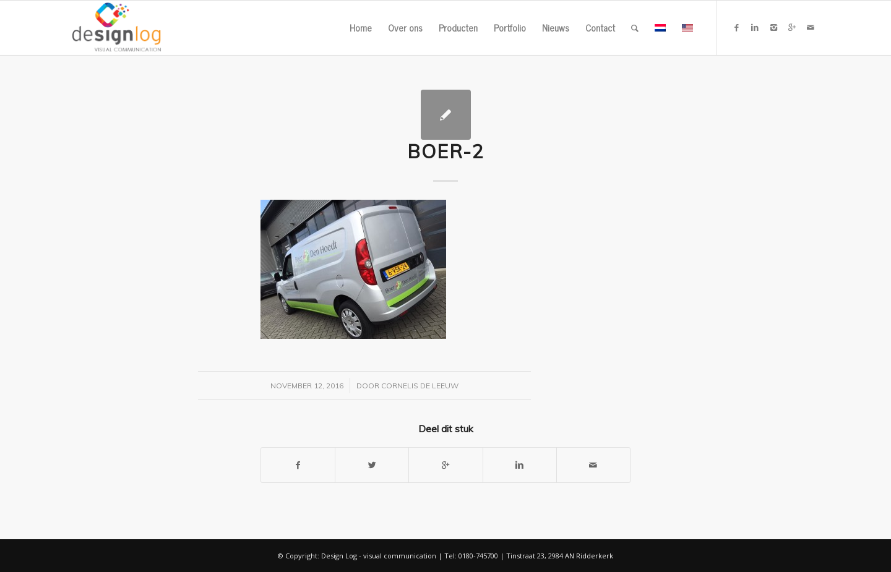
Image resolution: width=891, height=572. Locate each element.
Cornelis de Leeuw (419, 385)
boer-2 (445, 151)
